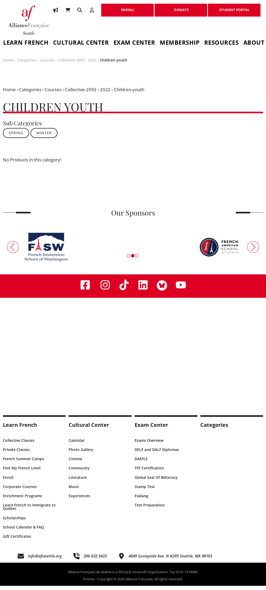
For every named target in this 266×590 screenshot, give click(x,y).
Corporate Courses (20, 490)
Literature (78, 481)
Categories (26, 64)
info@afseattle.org (45, 560)
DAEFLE (141, 463)
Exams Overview (149, 444)
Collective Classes (18, 444)
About (254, 43)
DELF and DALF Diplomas (157, 454)
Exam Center (134, 43)
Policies (89, 583)
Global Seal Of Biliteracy (156, 481)
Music (74, 490)
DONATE (180, 7)
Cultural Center (81, 43)
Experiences (79, 500)
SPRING (16, 137)
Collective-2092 (71, 64)
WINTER (44, 137)
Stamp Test (145, 490)
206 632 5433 (95, 560)
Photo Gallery (81, 454)
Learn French (20, 429)
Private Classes (16, 454)
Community (79, 472)
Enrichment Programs (22, 500)
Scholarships (14, 522)
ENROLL (127, 7)
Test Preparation (150, 509)
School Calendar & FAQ (23, 531)
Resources (221, 43)
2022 (92, 64)
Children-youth (113, 64)
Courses (47, 64)
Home (8, 64)
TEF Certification (149, 472)
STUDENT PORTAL (234, 7)
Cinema (75, 463)
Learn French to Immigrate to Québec (29, 511)
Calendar (77, 444)
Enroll (8, 481)
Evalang (141, 500)
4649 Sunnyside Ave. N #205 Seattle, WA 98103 (170, 560)
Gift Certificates (17, 540)
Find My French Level (21, 472)
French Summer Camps (23, 463)
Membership (180, 43)
